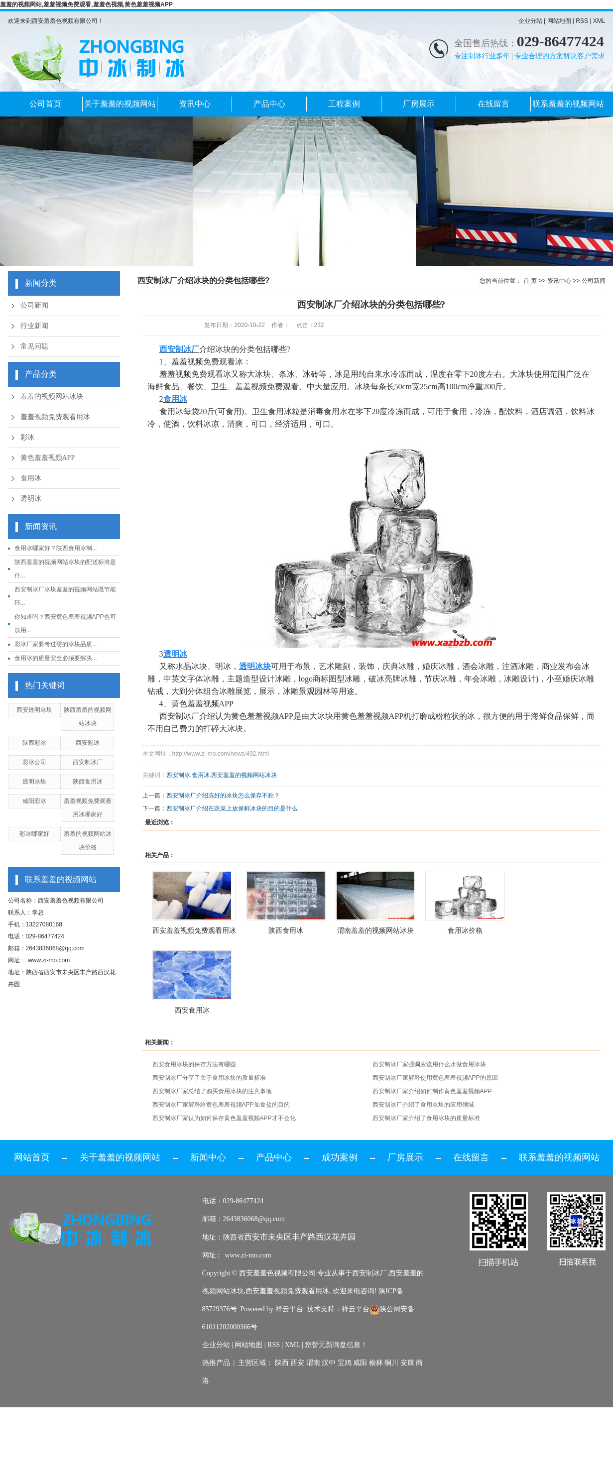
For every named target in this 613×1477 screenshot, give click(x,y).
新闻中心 (208, 1157)
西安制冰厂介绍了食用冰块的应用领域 (423, 1104)
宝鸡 (345, 1362)
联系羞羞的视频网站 (568, 104)
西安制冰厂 (88, 762)
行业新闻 (34, 326)
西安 (297, 1362)
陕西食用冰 (88, 781)
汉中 (329, 1362)
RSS (582, 20)
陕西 (282, 1362)
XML (599, 20)
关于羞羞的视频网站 (120, 104)
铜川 (391, 1362)
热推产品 (216, 1362)
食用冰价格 (465, 930)
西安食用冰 (192, 1010)
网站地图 (559, 20)
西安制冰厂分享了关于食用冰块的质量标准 (209, 1077)
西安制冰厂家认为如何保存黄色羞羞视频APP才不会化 (224, 1118)
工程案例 (344, 104)
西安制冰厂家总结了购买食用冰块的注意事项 (212, 1091)
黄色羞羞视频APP (47, 457)
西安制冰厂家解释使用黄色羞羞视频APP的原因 (435, 1077)
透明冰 (30, 498)
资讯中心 (195, 104)
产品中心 (269, 104)
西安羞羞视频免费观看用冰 (194, 930)
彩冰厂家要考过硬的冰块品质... (55, 644)
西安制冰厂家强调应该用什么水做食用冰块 (429, 1064)
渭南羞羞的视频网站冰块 (375, 930)
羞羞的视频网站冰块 (51, 396)
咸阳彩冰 (34, 800)
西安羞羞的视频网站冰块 (244, 775)
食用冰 (30, 478)
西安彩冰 (88, 742)
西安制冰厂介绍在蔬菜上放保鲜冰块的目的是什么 (232, 808)
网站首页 (32, 1157)
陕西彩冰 (34, 742)
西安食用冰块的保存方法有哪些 (194, 1064)
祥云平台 (289, 1309)
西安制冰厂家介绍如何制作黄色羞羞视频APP (432, 1091)
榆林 (376, 1362)
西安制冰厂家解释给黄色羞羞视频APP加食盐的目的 (221, 1104)
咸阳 (360, 1362)
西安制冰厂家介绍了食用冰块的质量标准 (426, 1118)
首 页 (530, 280)
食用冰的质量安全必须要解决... (55, 658)
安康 (407, 1362)
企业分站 (530, 20)
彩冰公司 (34, 762)
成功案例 (340, 1157)
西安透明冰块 (34, 709)
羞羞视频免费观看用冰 (55, 417)
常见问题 (34, 346)
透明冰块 (34, 781)
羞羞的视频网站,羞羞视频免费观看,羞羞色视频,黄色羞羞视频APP (86, 4)
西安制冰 (178, 775)
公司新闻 (34, 305)
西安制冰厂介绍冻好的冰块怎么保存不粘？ (223, 795)
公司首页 (45, 104)
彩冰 (27, 437)
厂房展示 (419, 104)
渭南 (313, 1362)
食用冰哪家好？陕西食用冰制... (55, 548)
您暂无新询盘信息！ (336, 1345)
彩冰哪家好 (34, 833)
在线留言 (493, 104)
